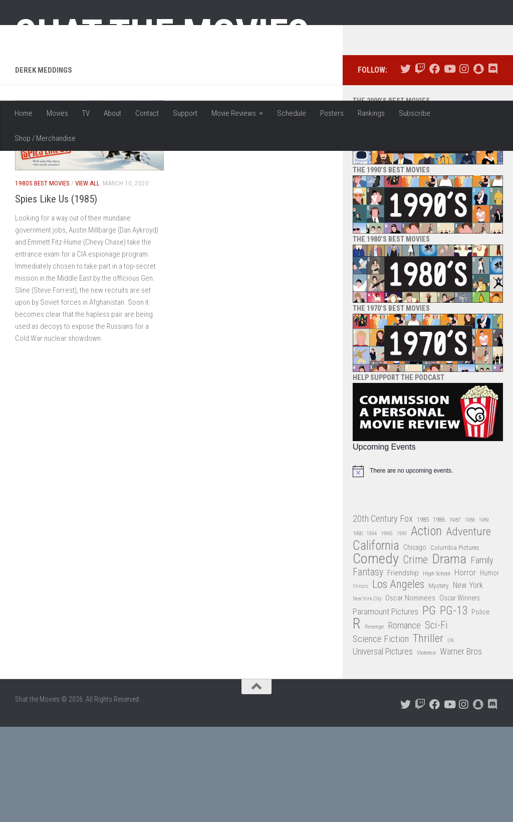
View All (87, 279)
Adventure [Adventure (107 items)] (468, 628)
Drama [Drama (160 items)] (449, 655)
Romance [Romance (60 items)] (404, 721)
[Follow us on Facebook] (434, 164)
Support (185, 113)
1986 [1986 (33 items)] (439, 615)
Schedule (291, 113)
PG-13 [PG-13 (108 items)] (453, 706)
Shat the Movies (162, 34)
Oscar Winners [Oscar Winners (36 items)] (459, 694)
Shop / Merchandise (45, 138)
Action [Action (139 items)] (426, 627)
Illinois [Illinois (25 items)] (360, 682)
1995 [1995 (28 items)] (387, 629)
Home (24, 113)
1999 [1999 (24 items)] (402, 629)
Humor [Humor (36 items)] (489, 668)
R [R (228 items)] (357, 719)
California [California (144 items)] (376, 641)
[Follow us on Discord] (492, 164)
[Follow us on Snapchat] (478, 164)
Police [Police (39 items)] (480, 707)
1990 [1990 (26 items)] (358, 629)
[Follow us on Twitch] (420, 164)
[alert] (428, 566)
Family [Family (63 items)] (481, 656)
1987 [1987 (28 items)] (455, 615)
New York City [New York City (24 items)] (367, 694)
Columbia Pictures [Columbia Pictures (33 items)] (454, 643)
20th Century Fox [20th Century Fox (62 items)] (383, 614)
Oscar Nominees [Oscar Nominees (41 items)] (410, 693)
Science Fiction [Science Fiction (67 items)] (381, 734)
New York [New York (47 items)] (468, 681)
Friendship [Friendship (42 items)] (403, 668)
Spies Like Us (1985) (56, 294)
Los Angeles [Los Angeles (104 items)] (398, 680)
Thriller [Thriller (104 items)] (428, 734)
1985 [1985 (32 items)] (423, 615)
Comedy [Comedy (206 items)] (376, 655)
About (112, 113)
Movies (57, 113)
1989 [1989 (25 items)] (484, 615)
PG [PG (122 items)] (429, 706)
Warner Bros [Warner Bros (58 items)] (461, 747)
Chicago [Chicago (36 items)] (414, 643)
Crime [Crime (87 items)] (415, 656)
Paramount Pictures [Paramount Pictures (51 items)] (385, 707)
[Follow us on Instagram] (463, 164)
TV (86, 113)
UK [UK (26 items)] (450, 735)
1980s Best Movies (42, 279)
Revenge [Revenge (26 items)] (374, 722)
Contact (147, 113)
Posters (332, 113)
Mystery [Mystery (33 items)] (438, 681)
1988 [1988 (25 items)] (470, 615)
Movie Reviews (233, 113)
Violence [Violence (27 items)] (426, 748)
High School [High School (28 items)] (436, 668)
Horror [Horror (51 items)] (465, 668)
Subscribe (414, 113)
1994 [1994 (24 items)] (372, 629)
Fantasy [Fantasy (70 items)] (368, 667)
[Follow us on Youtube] (449, 164)
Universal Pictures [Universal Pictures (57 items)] (383, 747)
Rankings (371, 113)
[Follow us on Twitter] (405, 164)
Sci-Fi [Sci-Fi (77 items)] (436, 721)
